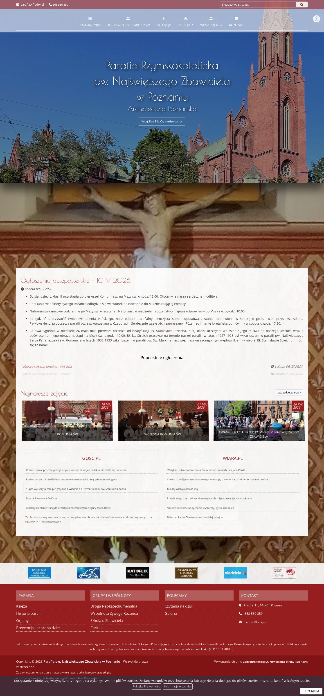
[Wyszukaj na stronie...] (257, 4)
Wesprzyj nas (211, 21)
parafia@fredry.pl (32, 4)
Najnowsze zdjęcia (45, 392)
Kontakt (236, 21)
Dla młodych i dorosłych (128, 21)
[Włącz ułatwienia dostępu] (316, 7)
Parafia (184, 21)
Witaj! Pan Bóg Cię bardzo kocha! (162, 122)
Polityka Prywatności (145, 686)
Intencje (164, 21)
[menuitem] (90, 20)
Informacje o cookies (179, 686)
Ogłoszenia (90, 21)
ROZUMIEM (310, 691)
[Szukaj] (302, 4)
